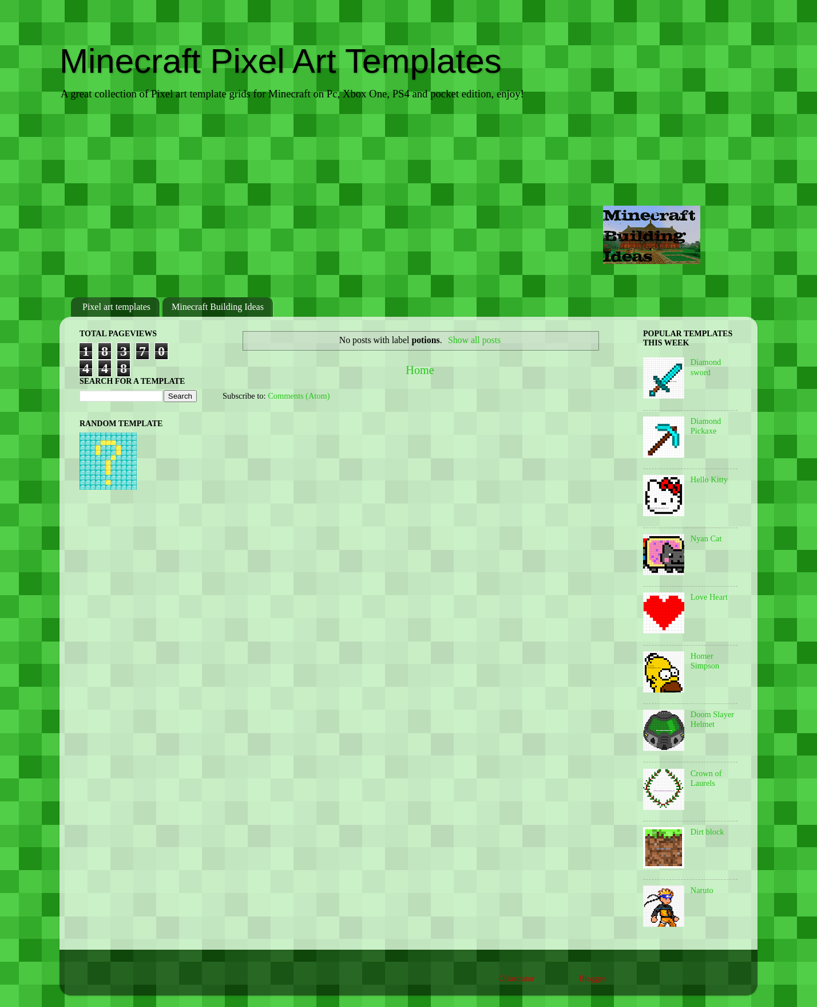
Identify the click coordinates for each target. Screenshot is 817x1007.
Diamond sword (706, 366)
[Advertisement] (408, 200)
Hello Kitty (709, 479)
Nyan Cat (706, 538)
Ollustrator (516, 978)
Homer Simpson (705, 660)
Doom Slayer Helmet (712, 719)
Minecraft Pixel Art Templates (281, 61)
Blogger (592, 978)
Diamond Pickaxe (706, 425)
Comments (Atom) (299, 395)
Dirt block (707, 831)
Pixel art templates (116, 307)
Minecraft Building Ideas (218, 307)
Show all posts (474, 340)
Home (420, 370)
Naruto (702, 890)
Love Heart (709, 596)
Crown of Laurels (706, 778)
